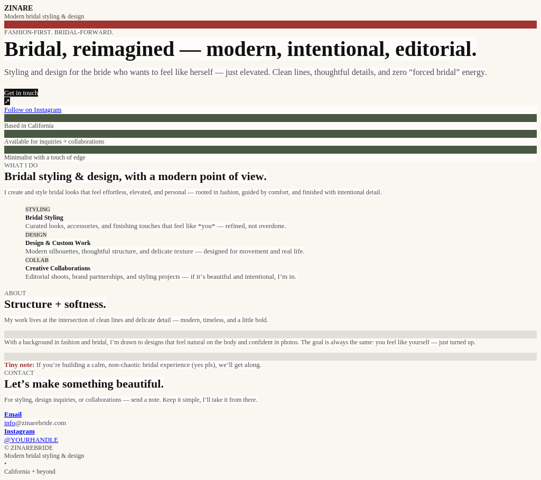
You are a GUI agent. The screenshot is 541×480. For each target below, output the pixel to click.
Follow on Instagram (32, 110)
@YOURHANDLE (31, 440)
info (9, 423)
